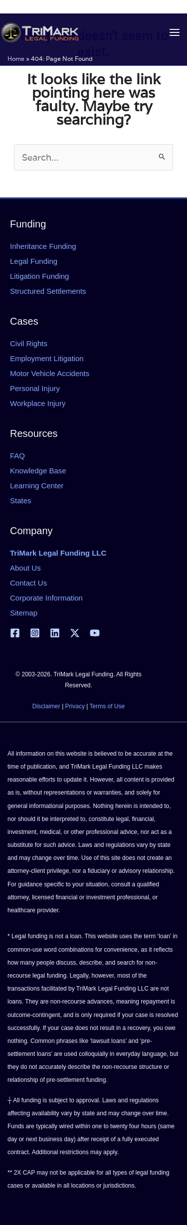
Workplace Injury (37, 403)
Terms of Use (107, 706)
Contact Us (28, 583)
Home (15, 58)
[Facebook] (15, 633)
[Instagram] (35, 633)
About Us (25, 568)
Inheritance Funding (43, 246)
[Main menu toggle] (174, 32)
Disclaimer (46, 706)
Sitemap (23, 613)
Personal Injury (35, 388)
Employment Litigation (47, 358)
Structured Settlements (48, 291)
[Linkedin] (55, 633)
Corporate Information (46, 598)
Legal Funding (33, 261)
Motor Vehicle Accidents (49, 373)
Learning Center (37, 485)
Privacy (75, 706)
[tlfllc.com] (40, 32)
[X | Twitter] (75, 633)
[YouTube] (95, 633)
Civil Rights (28, 343)
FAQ (17, 455)
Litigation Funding (39, 276)
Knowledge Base (38, 470)
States (20, 500)
